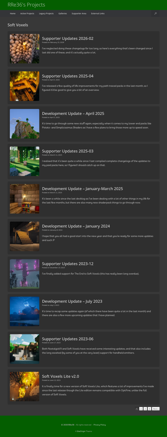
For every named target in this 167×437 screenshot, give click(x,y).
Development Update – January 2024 (76, 226)
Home (12, 13)
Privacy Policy (100, 424)
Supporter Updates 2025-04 (67, 76)
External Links (98, 13)
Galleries (63, 13)
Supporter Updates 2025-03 (67, 151)
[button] (155, 13)
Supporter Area (79, 13)
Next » (155, 409)
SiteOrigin (81, 431)
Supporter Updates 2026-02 (67, 38)
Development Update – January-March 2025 (82, 188)
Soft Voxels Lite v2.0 (60, 376)
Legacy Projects (46, 13)
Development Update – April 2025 (73, 113)
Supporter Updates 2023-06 (67, 338)
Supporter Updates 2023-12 (67, 263)
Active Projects (27, 13)
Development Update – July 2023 (72, 301)
